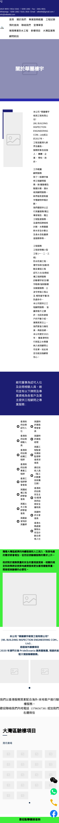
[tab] (11, 743)
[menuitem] (11, 19)
